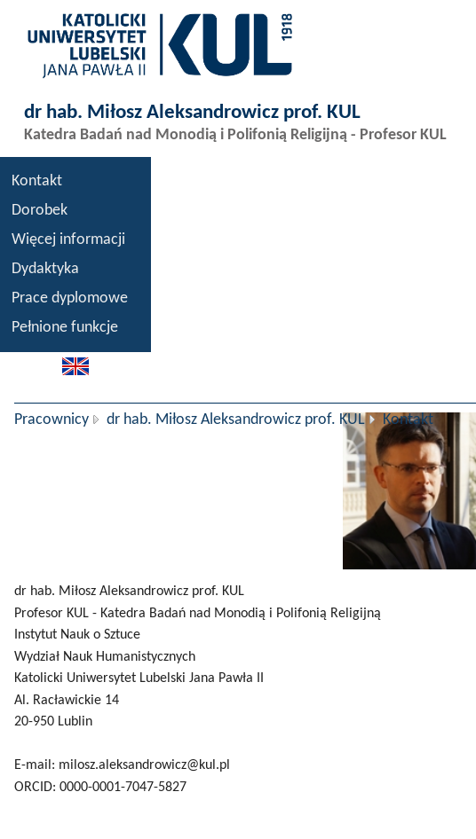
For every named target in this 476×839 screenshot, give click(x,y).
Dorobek (39, 210)
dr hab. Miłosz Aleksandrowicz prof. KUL (236, 419)
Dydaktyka (45, 269)
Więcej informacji (68, 239)
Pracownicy (51, 419)
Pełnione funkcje (65, 327)
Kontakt (37, 181)
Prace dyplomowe (70, 298)
